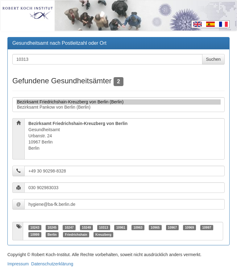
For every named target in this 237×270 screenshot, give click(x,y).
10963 (137, 227)
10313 (103, 227)
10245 (52, 227)
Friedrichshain (76, 234)
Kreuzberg (103, 234)
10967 (172, 227)
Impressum (18, 263)
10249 (86, 227)
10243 (34, 227)
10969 (189, 227)
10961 (120, 227)
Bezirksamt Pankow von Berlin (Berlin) (118, 107)
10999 (34, 234)
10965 (155, 227)
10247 (69, 227)
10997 (206, 227)
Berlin (52, 234)
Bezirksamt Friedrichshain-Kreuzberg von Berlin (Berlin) (118, 102)
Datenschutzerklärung (52, 263)
